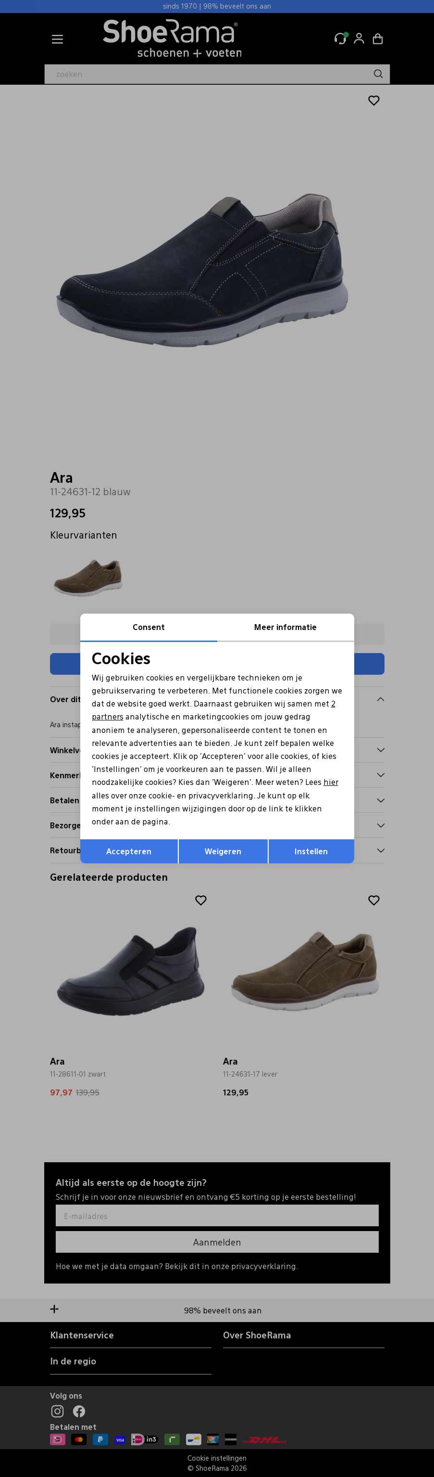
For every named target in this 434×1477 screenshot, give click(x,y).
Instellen (311, 851)
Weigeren (223, 851)
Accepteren (128, 851)
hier (330, 782)
